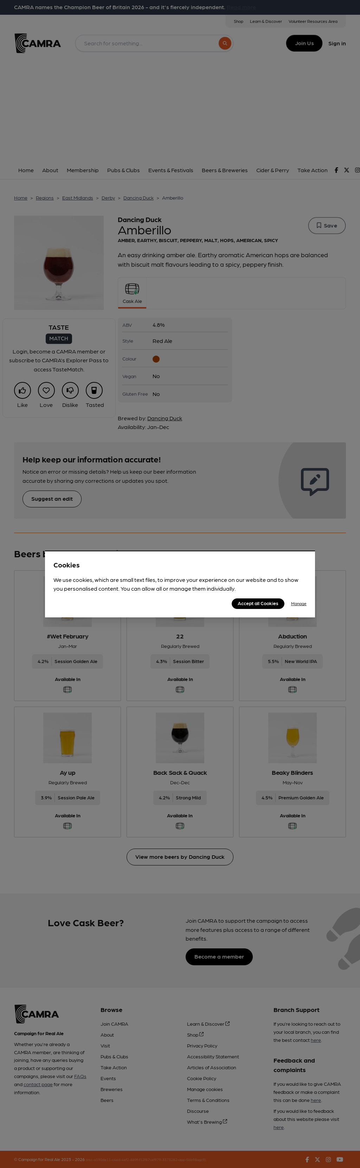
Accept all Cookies (258, 603)
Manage (299, 603)
